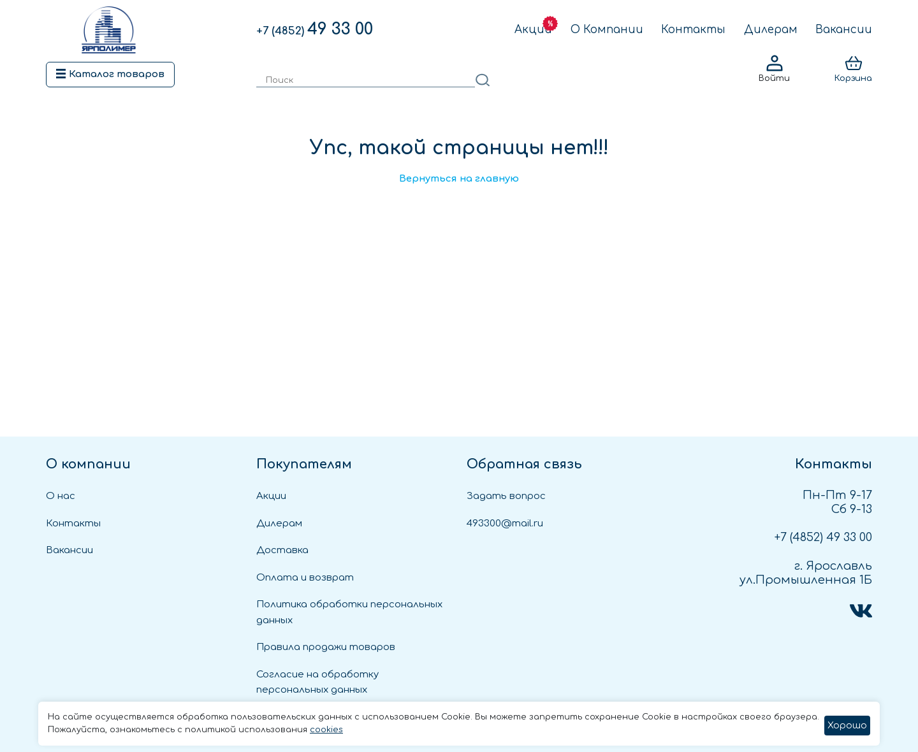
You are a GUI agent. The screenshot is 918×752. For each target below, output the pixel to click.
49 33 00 (314, 29)
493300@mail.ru (505, 523)
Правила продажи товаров (325, 647)
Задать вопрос (506, 496)
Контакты (693, 30)
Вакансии (843, 30)
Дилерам (771, 30)
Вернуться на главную (459, 178)
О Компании (607, 30)
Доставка (282, 550)
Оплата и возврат (305, 577)
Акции (533, 30)
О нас (60, 496)
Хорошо (847, 725)
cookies (326, 729)
